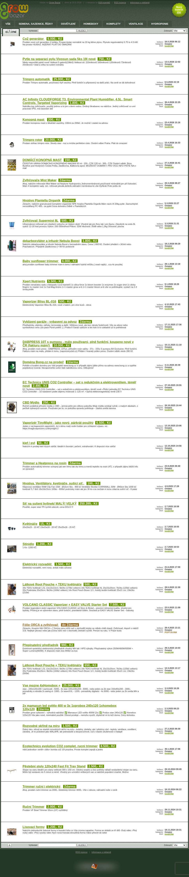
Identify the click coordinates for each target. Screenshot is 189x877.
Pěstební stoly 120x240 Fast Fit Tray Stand (54, 766)
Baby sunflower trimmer (41, 261)
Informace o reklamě (101, 852)
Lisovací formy (34, 827)
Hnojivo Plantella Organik (41, 200)
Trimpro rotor (32, 139)
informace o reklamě (140, 2)
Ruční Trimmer (33, 806)
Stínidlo (28, 544)
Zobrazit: (168, 845)
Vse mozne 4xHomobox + (41, 685)
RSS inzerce (120, 2)
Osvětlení (68, 24)
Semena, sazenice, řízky (35, 24)
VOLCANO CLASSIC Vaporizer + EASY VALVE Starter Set (65, 604)
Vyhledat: (33, 845)
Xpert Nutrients (34, 281)
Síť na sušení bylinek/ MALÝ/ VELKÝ (50, 503)
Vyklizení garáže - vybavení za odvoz (50, 321)
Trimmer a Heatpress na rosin (44, 463)
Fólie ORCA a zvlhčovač (41, 625)
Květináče (30, 523)
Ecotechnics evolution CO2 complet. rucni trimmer (60, 746)
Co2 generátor (34, 38)
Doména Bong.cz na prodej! (43, 362)
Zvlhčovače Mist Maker (40, 180)
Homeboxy (91, 24)
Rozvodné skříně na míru (41, 726)
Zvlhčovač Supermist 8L (40, 220)
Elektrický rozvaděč (38, 564)
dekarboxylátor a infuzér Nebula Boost (51, 241)
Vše (8, 24)
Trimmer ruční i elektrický (42, 786)
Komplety (113, 24)
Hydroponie (160, 24)
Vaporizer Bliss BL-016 (39, 301)
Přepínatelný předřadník (40, 645)
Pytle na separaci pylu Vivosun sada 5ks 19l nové (59, 59)
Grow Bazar (54, 2)
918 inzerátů (104, 2)
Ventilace (136, 24)
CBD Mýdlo (31, 402)
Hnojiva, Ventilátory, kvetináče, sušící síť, (54, 483)
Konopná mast (34, 119)
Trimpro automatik (37, 79)
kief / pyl (29, 443)
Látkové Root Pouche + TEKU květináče (52, 584)
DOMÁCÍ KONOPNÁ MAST (42, 160)
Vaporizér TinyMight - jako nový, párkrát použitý (58, 422)
